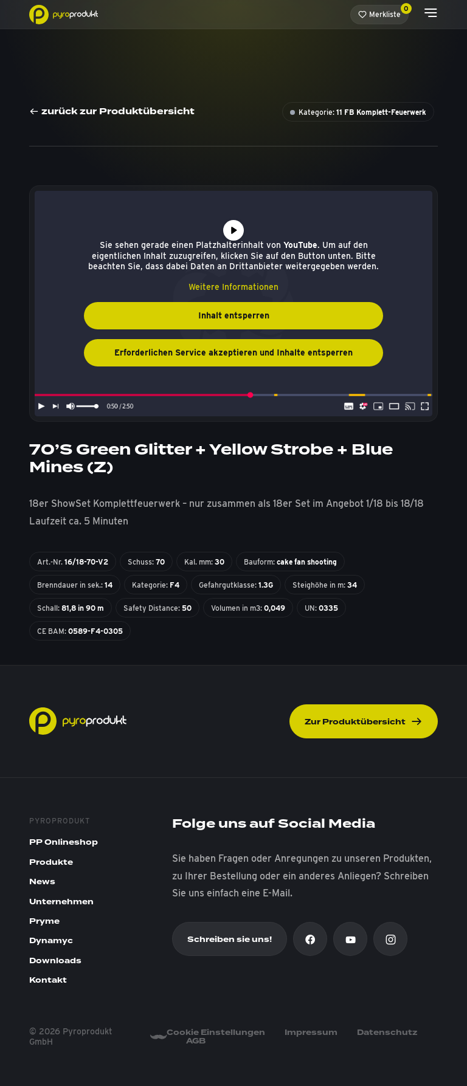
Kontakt (48, 980)
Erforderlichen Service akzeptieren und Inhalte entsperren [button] (233, 352)
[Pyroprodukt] (63, 13)
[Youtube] (350, 939)
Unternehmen (61, 901)
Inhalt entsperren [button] (233, 315)
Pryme (44, 921)
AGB (196, 1041)
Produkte (51, 862)
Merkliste (383, 12)
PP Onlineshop (63, 842)
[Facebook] (310, 939)
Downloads (55, 960)
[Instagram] (390, 939)
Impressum (311, 1032)
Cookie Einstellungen (216, 1032)
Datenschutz (387, 1032)
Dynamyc (51, 940)
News (42, 881)
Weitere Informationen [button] (233, 287)
